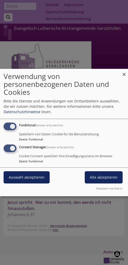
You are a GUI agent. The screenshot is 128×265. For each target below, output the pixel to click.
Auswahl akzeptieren (27, 177)
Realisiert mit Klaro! (109, 188)
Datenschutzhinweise (22, 111)
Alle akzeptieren (104, 177)
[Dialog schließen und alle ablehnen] (124, 72)
